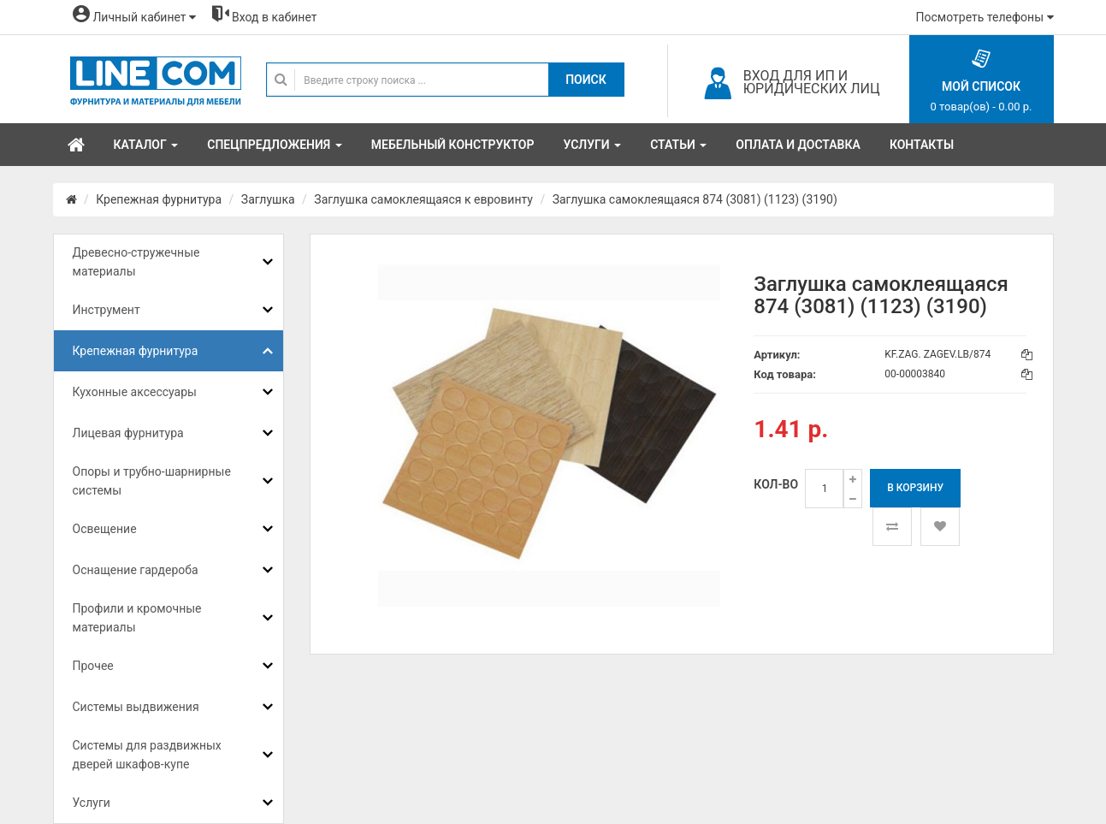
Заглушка (268, 199)
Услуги (91, 802)
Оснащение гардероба (135, 570)
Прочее (93, 666)
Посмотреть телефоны (985, 17)
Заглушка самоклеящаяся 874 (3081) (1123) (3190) (695, 199)
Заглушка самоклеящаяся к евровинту (423, 199)
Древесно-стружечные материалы (136, 262)
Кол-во (776, 484)
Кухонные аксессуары (135, 392)
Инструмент (106, 310)
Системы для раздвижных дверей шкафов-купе (147, 754)
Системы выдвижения (136, 707)
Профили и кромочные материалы (137, 618)
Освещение (105, 529)
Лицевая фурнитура (128, 433)
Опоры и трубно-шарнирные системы (152, 481)
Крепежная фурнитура (159, 199)
